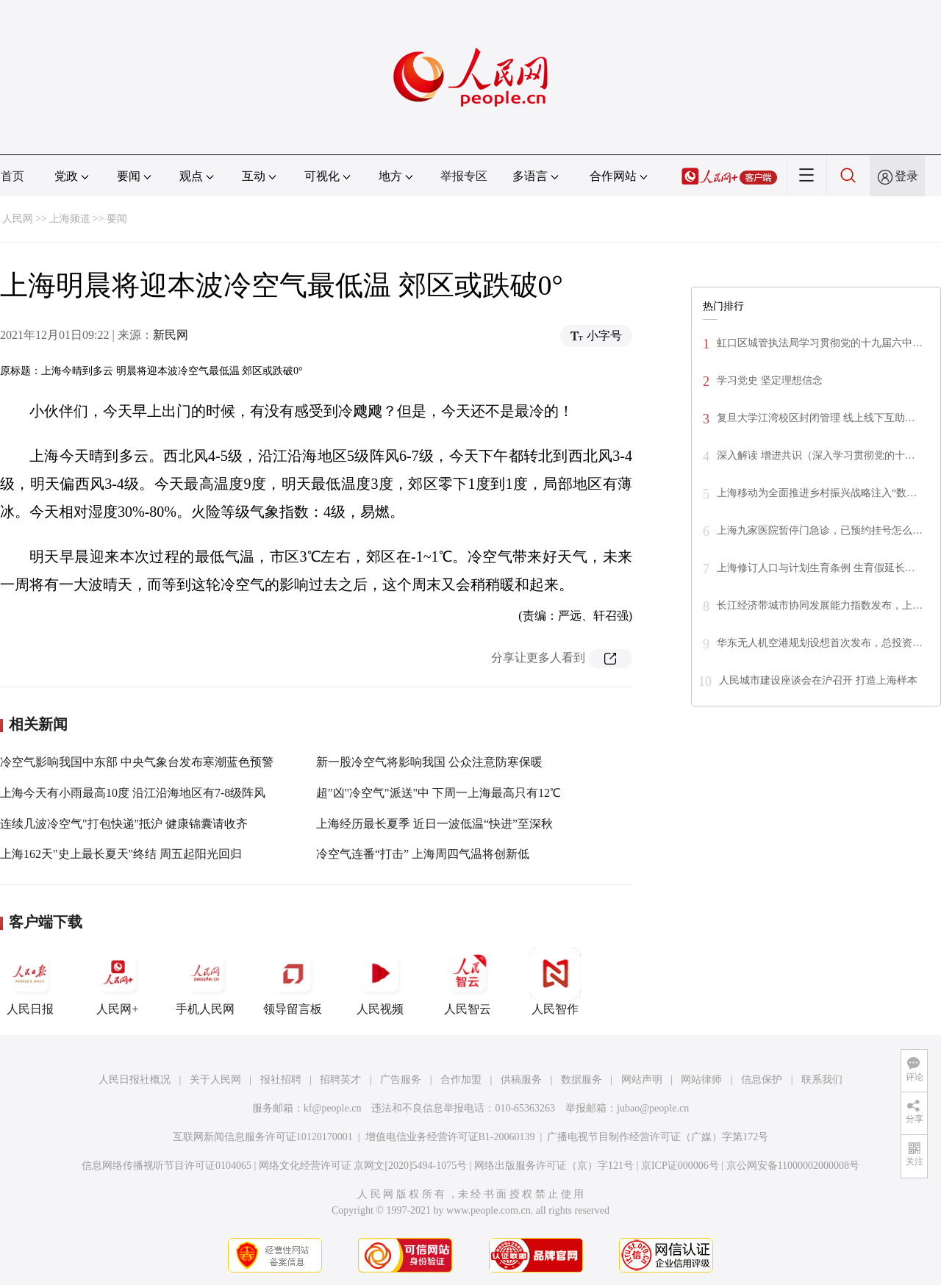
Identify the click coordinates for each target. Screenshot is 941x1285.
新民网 (170, 335)
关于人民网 (215, 1079)
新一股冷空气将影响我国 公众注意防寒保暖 (429, 762)
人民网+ (117, 981)
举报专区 (463, 176)
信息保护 (761, 1079)
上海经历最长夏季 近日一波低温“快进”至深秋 (434, 823)
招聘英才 (340, 1079)
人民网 (17, 218)
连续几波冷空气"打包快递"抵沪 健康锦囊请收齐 (124, 823)
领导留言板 (292, 981)
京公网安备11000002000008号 (792, 1165)
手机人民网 (205, 981)
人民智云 (467, 981)
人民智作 (555, 981)
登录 (906, 176)
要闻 (117, 218)
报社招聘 (280, 1079)
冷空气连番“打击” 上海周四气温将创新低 (422, 854)
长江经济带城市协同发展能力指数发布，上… (820, 605)
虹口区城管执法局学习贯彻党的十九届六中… (820, 342)
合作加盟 (461, 1079)
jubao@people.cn (653, 1108)
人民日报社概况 (135, 1079)
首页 (12, 176)
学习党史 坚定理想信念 (770, 380)
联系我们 (821, 1079)
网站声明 (641, 1079)
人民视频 (380, 981)
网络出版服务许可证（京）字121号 (554, 1165)
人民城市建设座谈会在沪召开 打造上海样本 (818, 680)
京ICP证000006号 (680, 1165)
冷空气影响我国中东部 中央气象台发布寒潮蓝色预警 (136, 762)
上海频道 (69, 218)
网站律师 (701, 1079)
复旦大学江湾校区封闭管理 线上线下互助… (816, 417)
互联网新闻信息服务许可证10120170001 (263, 1136)
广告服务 (400, 1079)
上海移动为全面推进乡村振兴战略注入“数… (817, 492)
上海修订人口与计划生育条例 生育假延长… (816, 567)
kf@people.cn (333, 1108)
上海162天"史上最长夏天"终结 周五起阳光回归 (121, 854)
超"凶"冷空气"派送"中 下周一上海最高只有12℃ (438, 793)
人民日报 (30, 981)
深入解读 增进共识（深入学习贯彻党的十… (816, 455)
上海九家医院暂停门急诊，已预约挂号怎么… (820, 530)
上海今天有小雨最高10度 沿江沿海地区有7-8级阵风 (132, 793)
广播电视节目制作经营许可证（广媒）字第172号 (657, 1136)
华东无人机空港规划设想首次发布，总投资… (820, 642)
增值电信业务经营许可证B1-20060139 (450, 1136)
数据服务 (581, 1079)
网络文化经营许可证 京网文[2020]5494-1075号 (363, 1165)
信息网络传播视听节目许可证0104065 (166, 1165)
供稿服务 (521, 1079)
